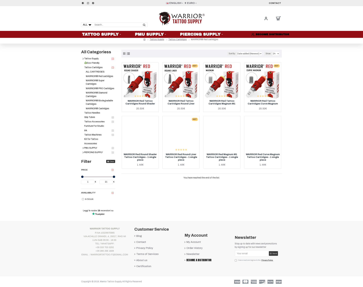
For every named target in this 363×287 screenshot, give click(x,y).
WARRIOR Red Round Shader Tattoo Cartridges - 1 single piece (140, 157)
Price (84, 170)
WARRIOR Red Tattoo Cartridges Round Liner (181, 102)
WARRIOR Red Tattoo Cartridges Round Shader (140, 102)
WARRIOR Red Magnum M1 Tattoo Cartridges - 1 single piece (222, 157)
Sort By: (237, 54)
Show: (269, 54)
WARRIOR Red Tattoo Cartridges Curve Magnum (263, 102)
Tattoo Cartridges (177, 39)
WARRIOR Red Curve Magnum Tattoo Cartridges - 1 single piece (263, 157)
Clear (111, 161)
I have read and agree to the (254, 260)
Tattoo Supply (157, 39)
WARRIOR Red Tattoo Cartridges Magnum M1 (222, 102)
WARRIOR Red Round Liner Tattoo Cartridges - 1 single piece (181, 157)
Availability (88, 193)
